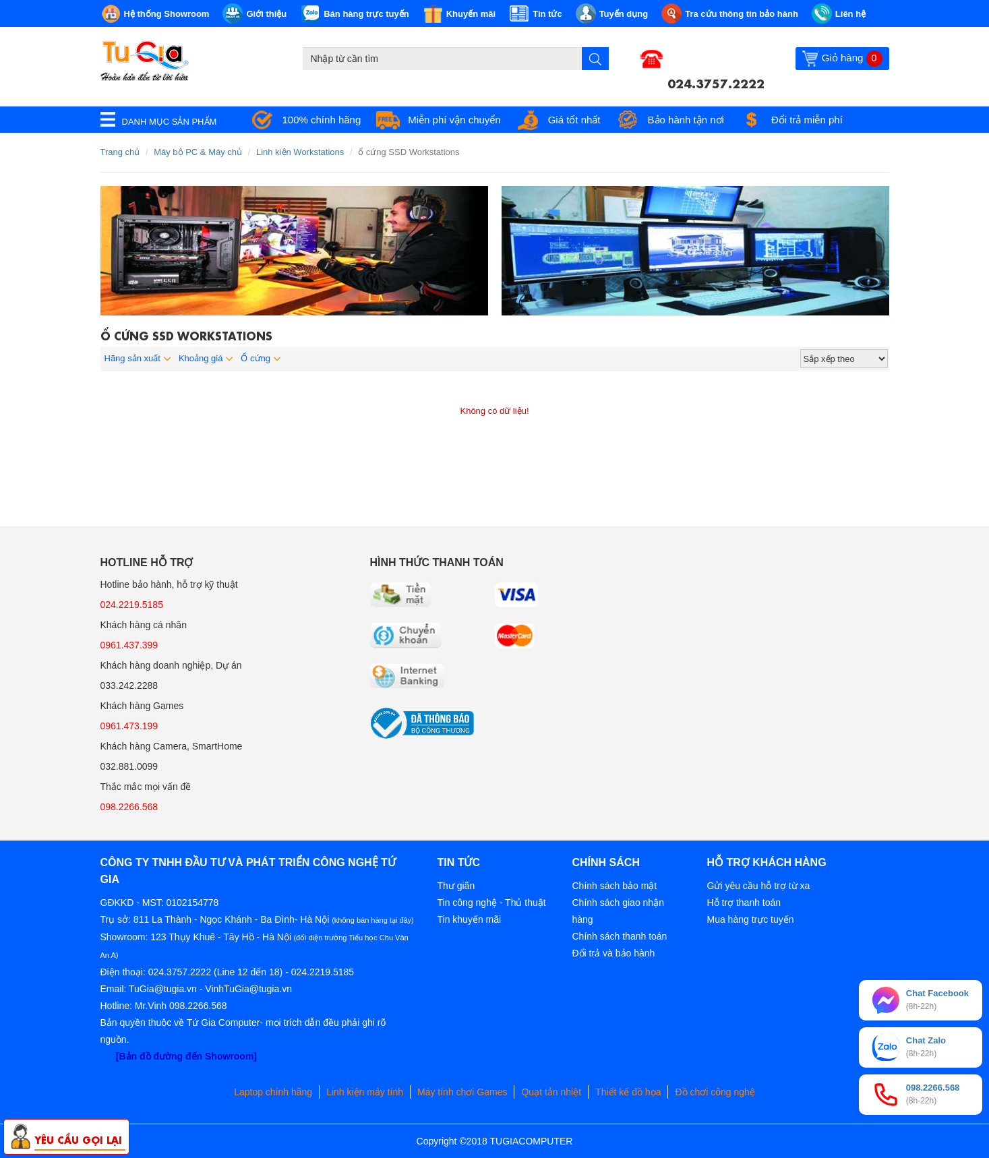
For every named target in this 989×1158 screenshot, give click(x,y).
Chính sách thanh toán (619, 936)
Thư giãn (456, 885)
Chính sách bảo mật (614, 885)
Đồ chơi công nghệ (714, 1092)
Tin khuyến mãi (470, 919)
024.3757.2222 (716, 82)
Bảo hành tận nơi (686, 119)
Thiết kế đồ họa (628, 1092)
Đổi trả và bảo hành (613, 953)
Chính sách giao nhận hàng (618, 911)
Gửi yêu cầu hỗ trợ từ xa (758, 885)
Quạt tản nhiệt (551, 1092)
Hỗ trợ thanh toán (744, 902)
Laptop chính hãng (273, 1092)
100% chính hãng (321, 119)
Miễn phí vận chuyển (454, 119)
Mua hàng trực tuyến (750, 919)
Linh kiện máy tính (364, 1092)
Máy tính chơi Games (462, 1092)
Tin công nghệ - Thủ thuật (492, 902)
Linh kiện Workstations (300, 152)
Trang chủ (120, 152)
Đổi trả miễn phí (807, 119)
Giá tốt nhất (574, 119)
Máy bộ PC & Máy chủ (198, 152)
